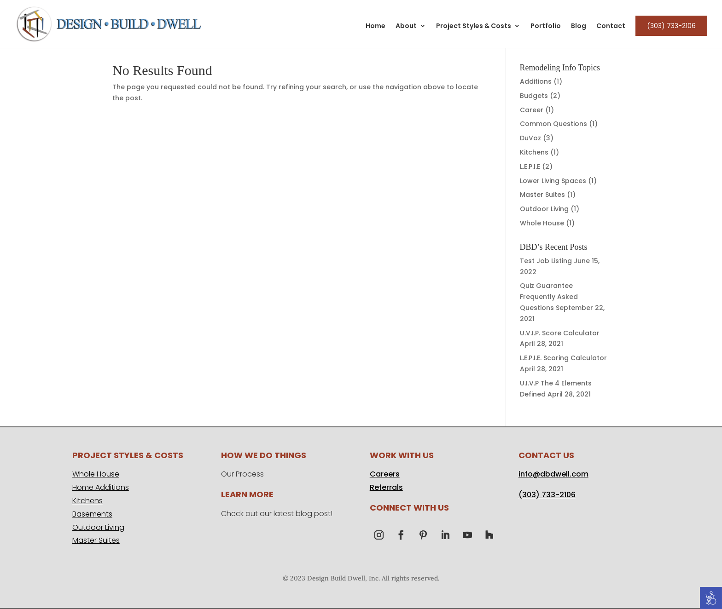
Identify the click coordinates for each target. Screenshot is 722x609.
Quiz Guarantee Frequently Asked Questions (549, 296)
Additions (536, 81)
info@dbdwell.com (553, 474)
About (406, 26)
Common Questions (553, 123)
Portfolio (545, 26)
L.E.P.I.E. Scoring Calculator (563, 357)
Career (531, 110)
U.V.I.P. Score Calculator (560, 333)
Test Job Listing (546, 260)
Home (375, 26)
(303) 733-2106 (671, 25)
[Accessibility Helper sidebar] (711, 598)
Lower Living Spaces (553, 180)
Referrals (386, 487)
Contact (610, 26)
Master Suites (542, 194)
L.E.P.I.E (530, 166)
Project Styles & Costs (473, 26)
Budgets (534, 95)
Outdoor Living (544, 208)
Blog (578, 26)
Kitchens (534, 152)
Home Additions (100, 487)
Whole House (542, 223)
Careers (385, 474)
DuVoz (530, 138)
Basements (92, 514)
